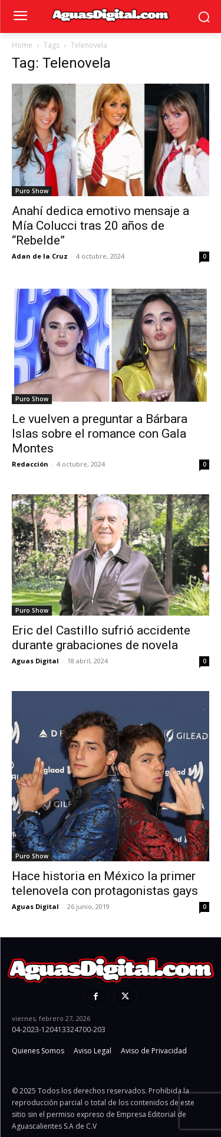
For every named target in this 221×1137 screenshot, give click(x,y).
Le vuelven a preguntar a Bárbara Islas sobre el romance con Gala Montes (99, 433)
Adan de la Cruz (40, 256)
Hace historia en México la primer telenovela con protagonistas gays (105, 883)
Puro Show (31, 191)
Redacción (30, 464)
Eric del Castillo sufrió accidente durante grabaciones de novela (101, 637)
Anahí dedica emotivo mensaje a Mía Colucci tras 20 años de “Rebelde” (100, 225)
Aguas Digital (35, 660)
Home (22, 45)
